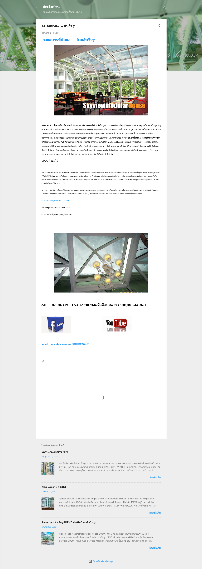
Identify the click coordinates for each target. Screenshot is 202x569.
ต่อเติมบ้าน (51, 7)
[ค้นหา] (165, 8)
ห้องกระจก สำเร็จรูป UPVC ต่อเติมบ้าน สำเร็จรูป (68, 522)
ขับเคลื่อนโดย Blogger (101, 561)
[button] (159, 26)
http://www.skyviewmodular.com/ (55, 200)
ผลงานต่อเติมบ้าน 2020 (54, 452)
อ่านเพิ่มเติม (155, 477)
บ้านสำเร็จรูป (86, 40)
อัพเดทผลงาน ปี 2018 (53, 487)
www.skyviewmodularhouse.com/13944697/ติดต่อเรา (65, 344)
